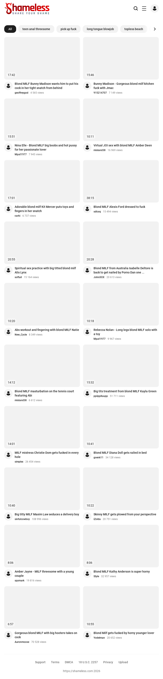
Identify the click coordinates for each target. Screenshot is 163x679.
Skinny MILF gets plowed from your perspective (125, 514)
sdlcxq (97, 211)
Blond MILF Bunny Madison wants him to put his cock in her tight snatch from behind (46, 86)
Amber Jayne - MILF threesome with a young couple (44, 573)
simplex (19, 461)
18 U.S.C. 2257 (88, 662)
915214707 (100, 93)
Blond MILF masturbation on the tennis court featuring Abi (44, 393)
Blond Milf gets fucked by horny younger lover (124, 633)
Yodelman (99, 638)
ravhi (17, 216)
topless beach (133, 29)
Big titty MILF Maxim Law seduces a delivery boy (47, 514)
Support (40, 662)
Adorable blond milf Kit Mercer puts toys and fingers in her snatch (44, 209)
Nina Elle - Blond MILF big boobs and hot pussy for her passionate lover (46, 147)
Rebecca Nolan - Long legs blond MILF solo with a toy (125, 332)
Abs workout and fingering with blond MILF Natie (47, 330)
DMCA (69, 662)
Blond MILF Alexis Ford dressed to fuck (119, 206)
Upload (123, 662)
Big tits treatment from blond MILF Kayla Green (125, 391)
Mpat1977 (21, 154)
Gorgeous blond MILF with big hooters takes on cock (46, 635)
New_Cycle (21, 334)
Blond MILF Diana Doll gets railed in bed (120, 452)
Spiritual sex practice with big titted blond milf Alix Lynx (45, 270)
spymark (19, 580)
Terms (55, 662)
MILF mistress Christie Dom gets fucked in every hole (47, 455)
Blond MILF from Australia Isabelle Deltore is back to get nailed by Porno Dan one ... (123, 270)
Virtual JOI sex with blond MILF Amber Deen (123, 145)
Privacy (108, 662)
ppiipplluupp (101, 396)
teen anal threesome (36, 29)
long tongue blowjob (100, 29)
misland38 (100, 150)
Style (96, 576)
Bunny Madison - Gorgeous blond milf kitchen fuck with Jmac (124, 86)
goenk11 (98, 457)
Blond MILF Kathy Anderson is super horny (122, 571)
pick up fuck (68, 29)
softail (18, 277)
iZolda (97, 519)
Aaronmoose (22, 642)
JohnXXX (99, 277)
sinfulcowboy (22, 519)
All (10, 29)
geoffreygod (21, 93)
